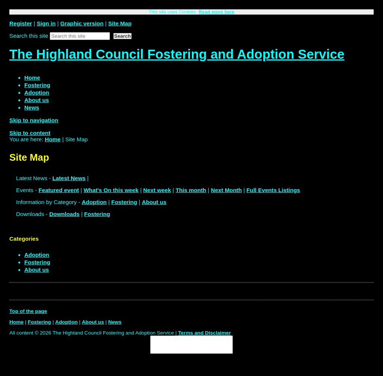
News (115, 322)
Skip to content (29, 133)
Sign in (46, 23)
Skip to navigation (33, 120)
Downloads (64, 214)
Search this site (28, 36)
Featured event (59, 190)
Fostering (124, 202)
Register (20, 23)
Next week (157, 190)
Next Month (226, 190)
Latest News (69, 178)
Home (53, 139)
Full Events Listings (273, 190)
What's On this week (110, 190)
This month (191, 190)
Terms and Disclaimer (204, 333)
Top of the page (28, 311)
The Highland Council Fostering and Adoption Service (176, 54)
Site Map (119, 23)
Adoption (94, 202)
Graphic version (82, 23)
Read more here (217, 12)
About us (154, 202)
